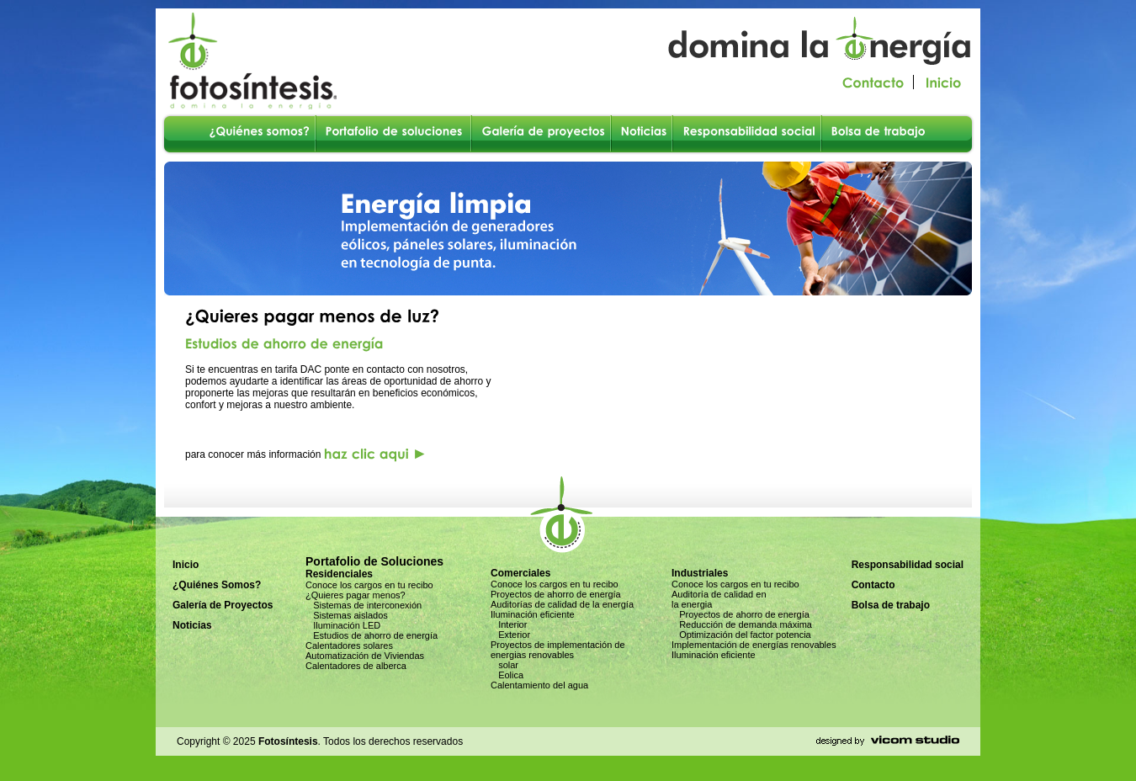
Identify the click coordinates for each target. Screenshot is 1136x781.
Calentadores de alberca (355, 666)
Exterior (510, 635)
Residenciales (339, 574)
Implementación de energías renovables (754, 645)
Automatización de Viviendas (364, 656)
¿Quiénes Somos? (217, 585)
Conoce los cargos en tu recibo (369, 585)
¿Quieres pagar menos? (355, 595)
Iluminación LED (342, 625)
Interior (509, 624)
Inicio (186, 565)
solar (504, 665)
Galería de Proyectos (223, 605)
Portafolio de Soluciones (374, 561)
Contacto (873, 585)
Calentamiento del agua (539, 685)
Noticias (192, 625)
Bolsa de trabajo (891, 605)
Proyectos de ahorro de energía (556, 594)
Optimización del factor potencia (741, 635)
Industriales (700, 573)
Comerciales (520, 573)
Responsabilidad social (907, 565)
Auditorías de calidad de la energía (562, 604)
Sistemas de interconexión (363, 605)
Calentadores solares (349, 645)
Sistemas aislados (346, 615)
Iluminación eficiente (533, 614)
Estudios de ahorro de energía (371, 635)
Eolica (507, 675)
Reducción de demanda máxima (742, 624)
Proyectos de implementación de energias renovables (558, 650)
